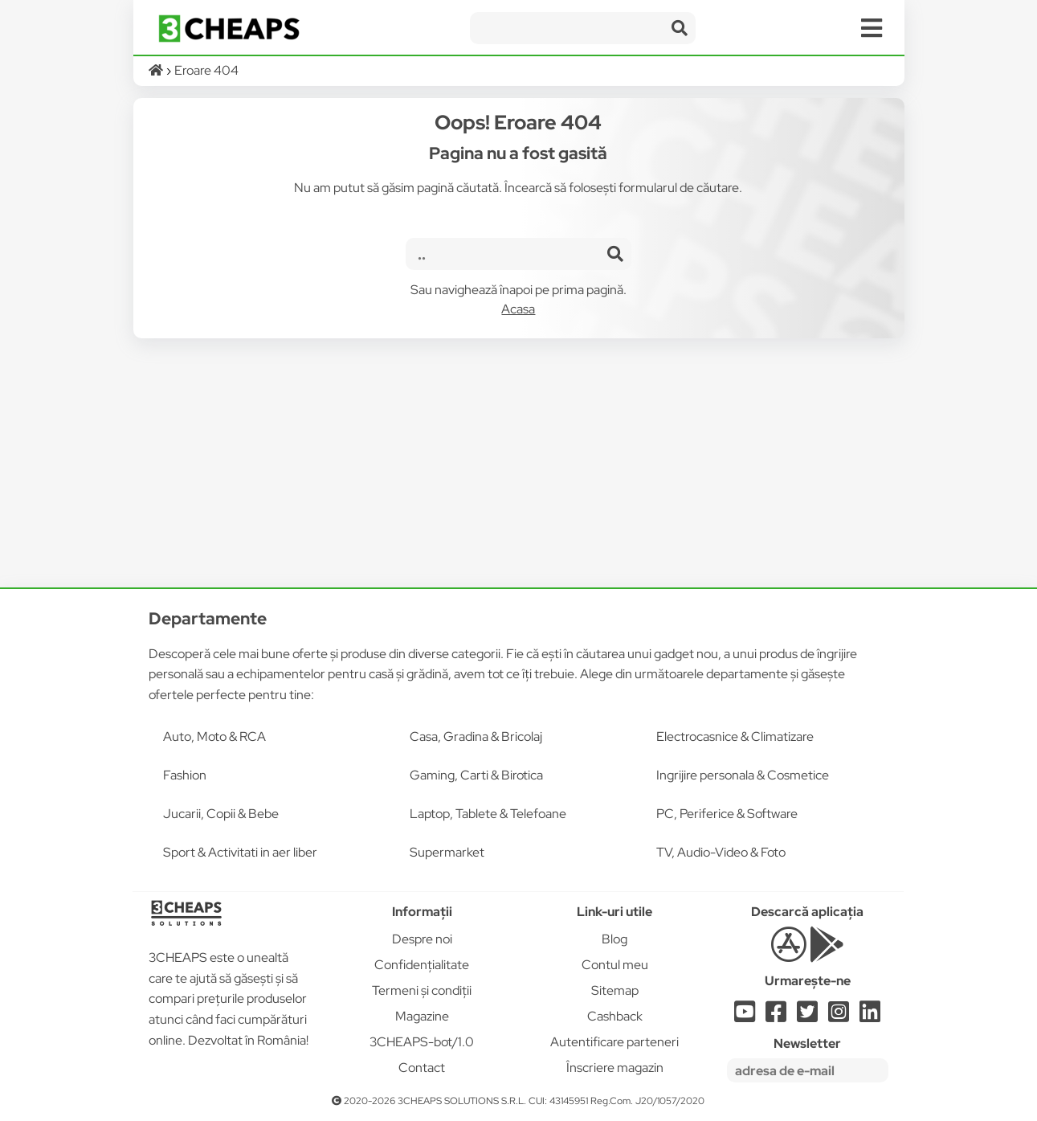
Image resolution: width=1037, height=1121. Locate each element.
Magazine (422, 1016)
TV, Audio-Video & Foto (721, 852)
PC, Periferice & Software (727, 813)
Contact (421, 1067)
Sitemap (615, 990)
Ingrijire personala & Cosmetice (742, 775)
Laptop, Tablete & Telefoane (488, 813)
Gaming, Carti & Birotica (476, 775)
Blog (614, 939)
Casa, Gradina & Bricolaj (476, 736)
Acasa (518, 309)
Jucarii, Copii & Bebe (221, 813)
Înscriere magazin (614, 1067)
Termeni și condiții (422, 990)
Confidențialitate (421, 964)
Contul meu (615, 964)
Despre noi (422, 939)
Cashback (615, 1016)
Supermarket (447, 852)
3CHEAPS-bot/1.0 (421, 1041)
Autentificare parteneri (614, 1041)
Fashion (184, 775)
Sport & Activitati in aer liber (240, 852)
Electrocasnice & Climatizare (735, 736)
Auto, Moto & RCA (214, 736)
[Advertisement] (518, 462)
